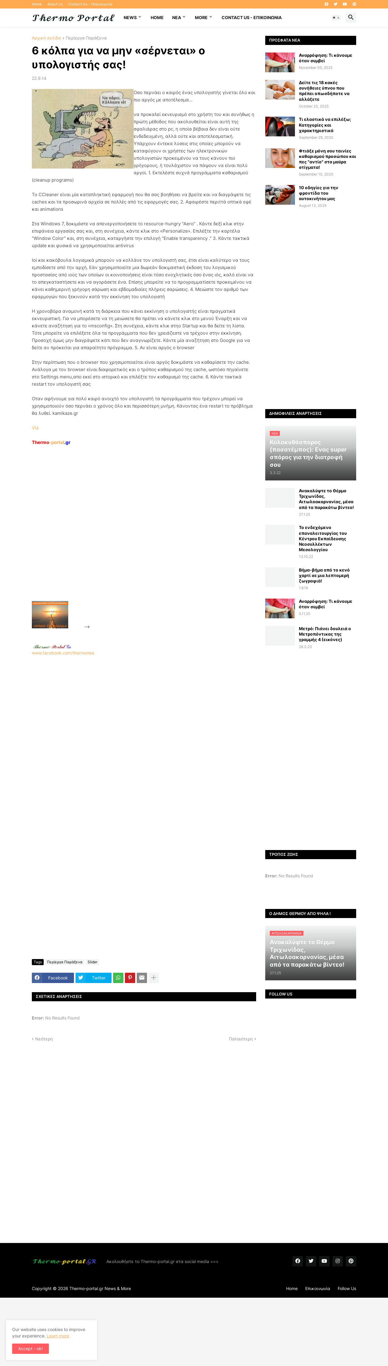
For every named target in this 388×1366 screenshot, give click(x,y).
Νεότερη (44, 1038)
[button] (336, 18)
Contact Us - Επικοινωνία (90, 4)
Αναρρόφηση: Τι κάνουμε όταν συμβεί (325, 58)
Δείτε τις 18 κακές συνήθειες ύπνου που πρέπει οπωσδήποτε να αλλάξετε (324, 91)
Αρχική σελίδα (46, 38)
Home (37, 4)
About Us (55, 4)
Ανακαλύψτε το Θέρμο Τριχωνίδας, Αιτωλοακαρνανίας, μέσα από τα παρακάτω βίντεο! (326, 499)
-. (52, 647)
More (201, 17)
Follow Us (347, 1288)
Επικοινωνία (317, 1288)
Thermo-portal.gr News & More (100, 1288)
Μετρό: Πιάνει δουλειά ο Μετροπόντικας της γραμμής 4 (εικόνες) (325, 634)
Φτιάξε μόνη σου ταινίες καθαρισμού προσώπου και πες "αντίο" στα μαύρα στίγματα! (327, 159)
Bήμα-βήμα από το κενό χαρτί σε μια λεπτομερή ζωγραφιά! (324, 575)
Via (35, 428)
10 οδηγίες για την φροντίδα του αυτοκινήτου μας (318, 193)
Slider (92, 962)
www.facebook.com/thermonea (144, 733)
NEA (176, 17)
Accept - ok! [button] (30, 1348)
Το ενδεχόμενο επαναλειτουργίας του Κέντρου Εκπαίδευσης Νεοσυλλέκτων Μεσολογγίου (323, 538)
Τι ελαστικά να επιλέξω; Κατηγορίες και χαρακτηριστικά (325, 125)
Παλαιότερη (241, 1038)
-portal (51, 442)
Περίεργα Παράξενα (86, 38)
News (130, 17)
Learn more (58, 1335)
